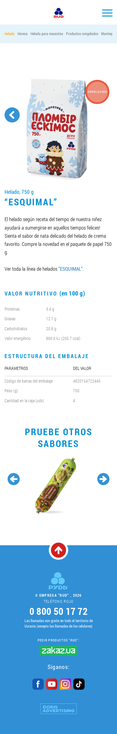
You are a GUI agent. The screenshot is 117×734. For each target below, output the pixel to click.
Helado (10, 33)
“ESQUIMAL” (70, 268)
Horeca (23, 33)
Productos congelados (82, 33)
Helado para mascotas (47, 33)
